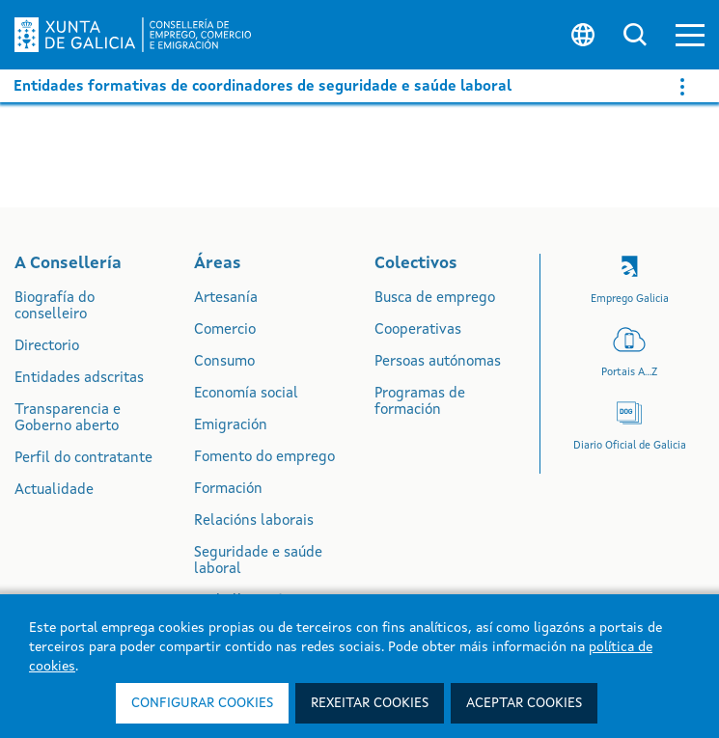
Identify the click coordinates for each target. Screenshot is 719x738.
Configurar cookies (202, 703)
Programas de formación (419, 402)
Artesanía (226, 298)
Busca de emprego (434, 298)
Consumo (224, 362)
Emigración (230, 426)
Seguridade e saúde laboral (258, 561)
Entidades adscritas (79, 378)
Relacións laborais (254, 521)
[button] (690, 35)
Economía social (246, 394)
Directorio (46, 347)
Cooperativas (417, 330)
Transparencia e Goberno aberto (67, 418)
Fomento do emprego (264, 458)
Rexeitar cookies (370, 703)
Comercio (225, 330)
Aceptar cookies (524, 703)
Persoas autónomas (437, 362)
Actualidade (54, 490)
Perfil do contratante (83, 458)
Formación (228, 489)
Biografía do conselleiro (54, 306)
